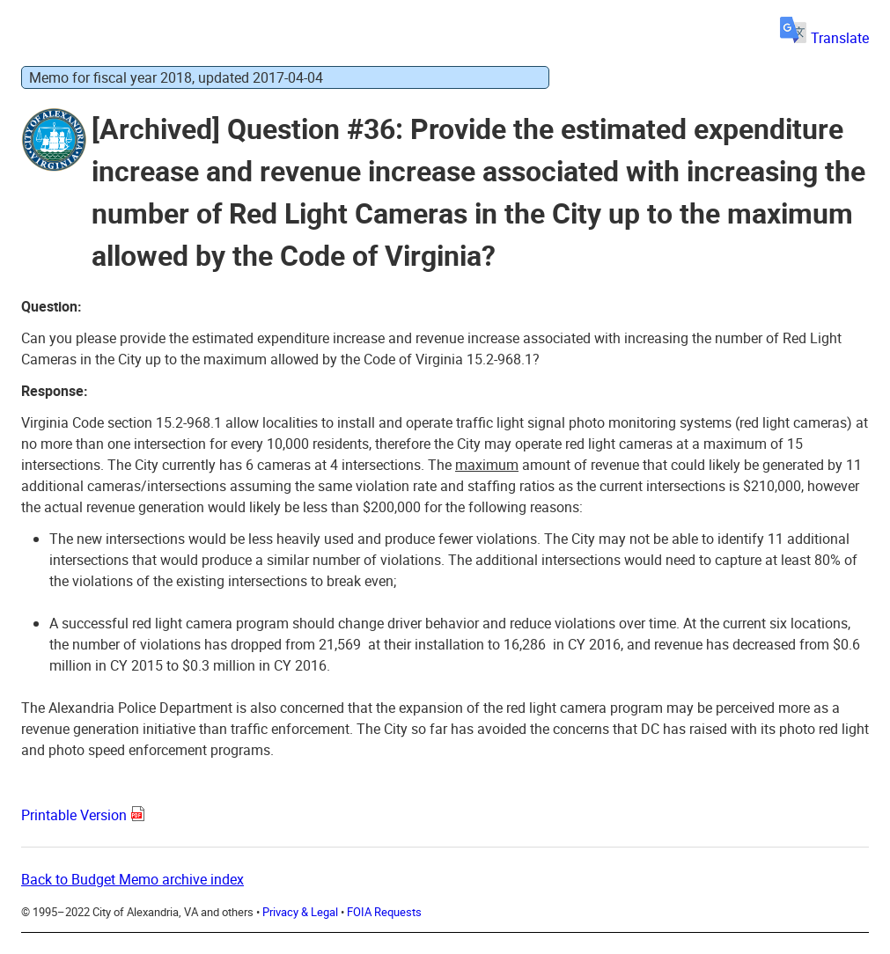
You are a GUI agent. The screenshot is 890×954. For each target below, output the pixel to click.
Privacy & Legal (300, 912)
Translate (824, 38)
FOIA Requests (384, 912)
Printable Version (74, 815)
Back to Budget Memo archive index (132, 879)
